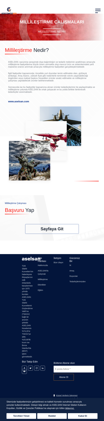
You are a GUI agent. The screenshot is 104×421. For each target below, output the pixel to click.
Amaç (71, 271)
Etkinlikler (42, 285)
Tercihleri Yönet (21, 416)
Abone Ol (63, 377)
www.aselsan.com (18, 101)
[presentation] (74, 387)
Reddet (52, 416)
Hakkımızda (43, 265)
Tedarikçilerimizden (77, 281)
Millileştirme (43, 279)
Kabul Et (82, 416)
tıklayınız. (69, 408)
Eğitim (40, 290)
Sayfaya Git (52, 229)
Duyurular (73, 276)
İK (70, 265)
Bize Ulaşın (58, 262)
